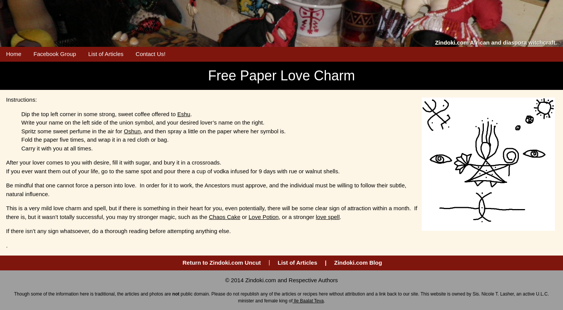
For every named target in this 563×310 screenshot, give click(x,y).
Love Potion (264, 217)
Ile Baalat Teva (308, 301)
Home (13, 54)
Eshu (183, 114)
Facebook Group (54, 54)
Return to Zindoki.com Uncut (222, 262)
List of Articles (106, 54)
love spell (328, 217)
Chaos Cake (225, 217)
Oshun (132, 131)
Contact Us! (150, 54)
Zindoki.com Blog (358, 262)
